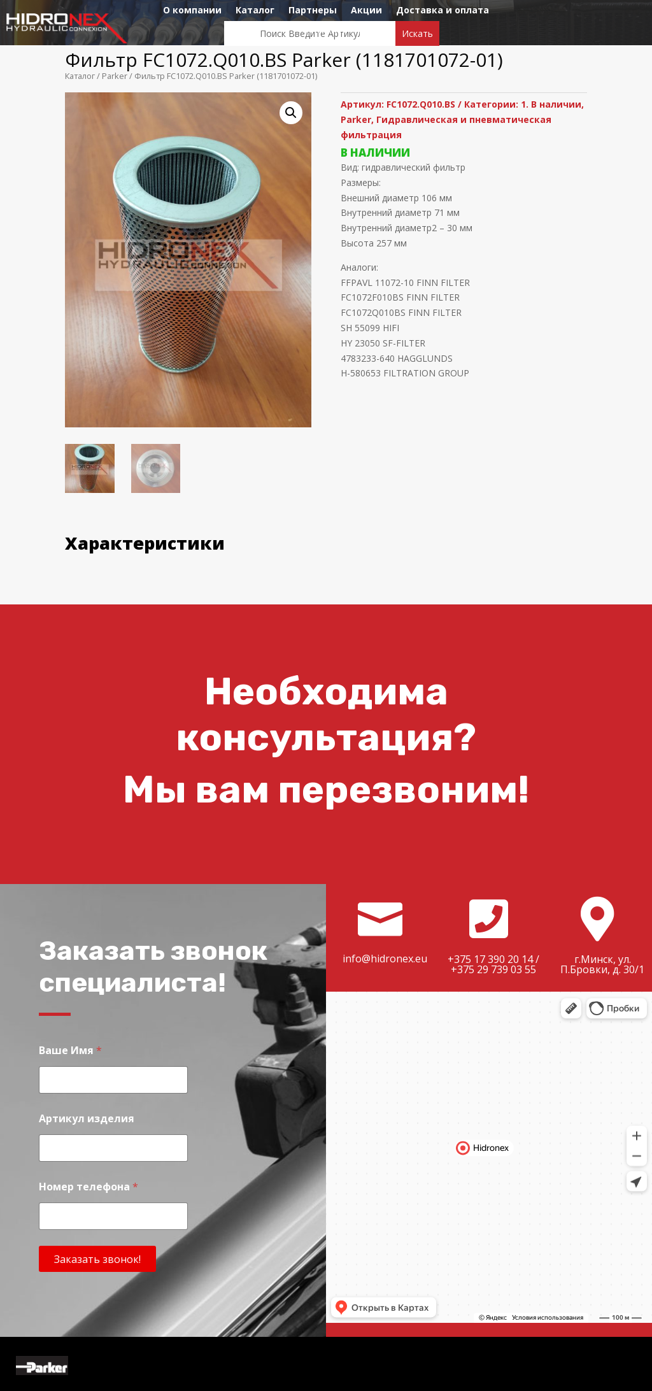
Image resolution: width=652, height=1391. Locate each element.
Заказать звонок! (97, 1259)
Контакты (326, 30)
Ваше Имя (70, 1051)
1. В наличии (551, 104)
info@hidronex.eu (385, 959)
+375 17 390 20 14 (490, 959)
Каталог (255, 11)
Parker (114, 76)
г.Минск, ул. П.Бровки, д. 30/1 (602, 964)
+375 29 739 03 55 (493, 969)
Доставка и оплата (442, 11)
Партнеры (312, 11)
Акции (366, 11)
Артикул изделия (86, 1119)
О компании (192, 11)
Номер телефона (88, 1187)
